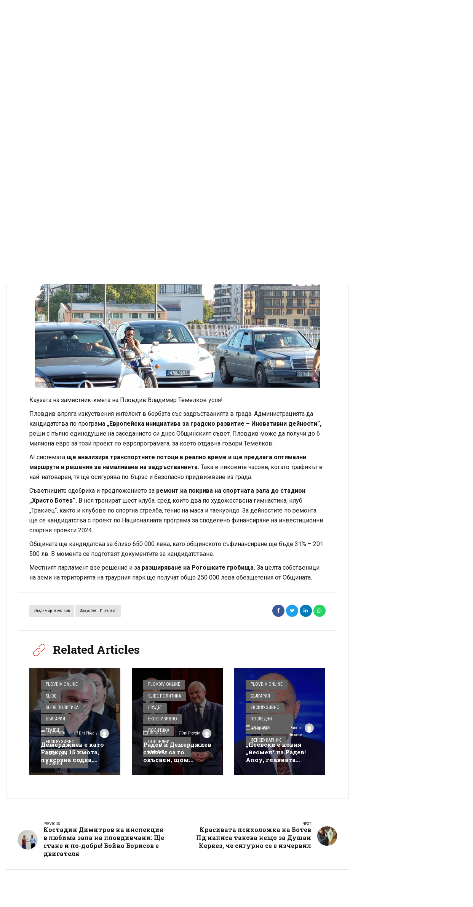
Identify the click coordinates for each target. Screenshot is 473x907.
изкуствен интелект (98, 611)
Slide (50, 695)
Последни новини (269, 716)
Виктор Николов (300, 730)
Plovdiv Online (60, 685)
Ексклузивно (161, 716)
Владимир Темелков (52, 611)
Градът (154, 706)
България (55, 716)
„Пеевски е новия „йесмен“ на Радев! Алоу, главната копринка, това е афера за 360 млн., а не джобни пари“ (278, 764)
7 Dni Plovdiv (97, 730)
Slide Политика (61, 706)
